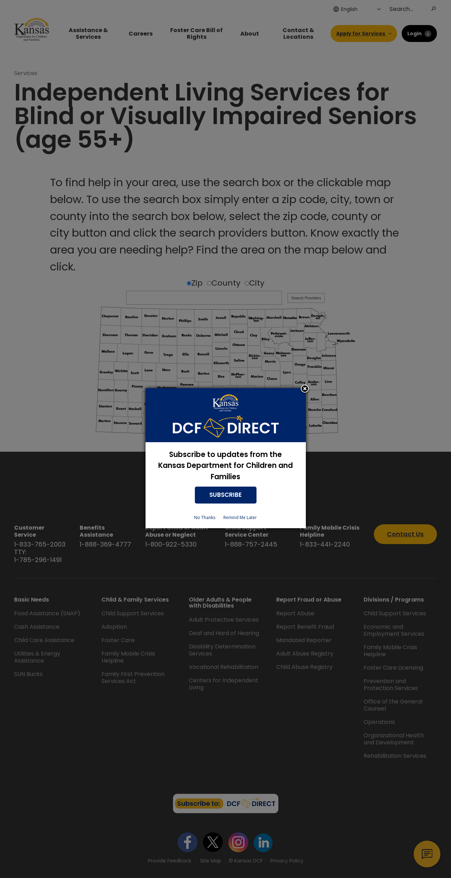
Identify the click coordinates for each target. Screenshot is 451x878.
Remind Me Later (240, 517)
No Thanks (204, 517)
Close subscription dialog (304, 389)
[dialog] (226, 458)
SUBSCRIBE (225, 494)
